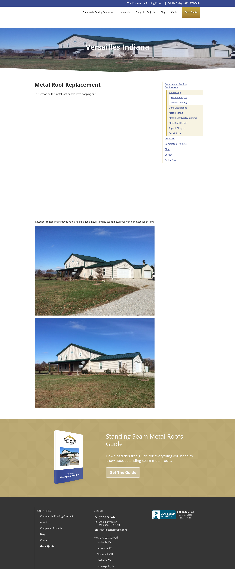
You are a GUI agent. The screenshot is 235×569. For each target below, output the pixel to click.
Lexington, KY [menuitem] (104, 507)
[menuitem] (191, 12)
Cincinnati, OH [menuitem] (105, 513)
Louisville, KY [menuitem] (104, 501)
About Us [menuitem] (124, 12)
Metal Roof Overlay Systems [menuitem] (183, 107)
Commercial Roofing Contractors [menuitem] (98, 12)
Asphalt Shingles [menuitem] (177, 117)
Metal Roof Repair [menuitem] (178, 112)
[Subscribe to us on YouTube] (123, 551)
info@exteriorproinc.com (113, 489)
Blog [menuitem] (163, 12)
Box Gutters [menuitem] (175, 122)
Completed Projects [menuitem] (145, 12)
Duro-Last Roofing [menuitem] (178, 97)
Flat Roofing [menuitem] (175, 81)
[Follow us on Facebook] (132, 551)
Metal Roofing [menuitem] (176, 102)
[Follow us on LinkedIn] (141, 551)
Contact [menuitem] (175, 12)
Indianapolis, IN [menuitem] (105, 525)
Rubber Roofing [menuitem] (179, 92)
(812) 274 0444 (107, 476)
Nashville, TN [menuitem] (104, 519)
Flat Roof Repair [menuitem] (179, 87)
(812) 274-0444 (192, 3)
